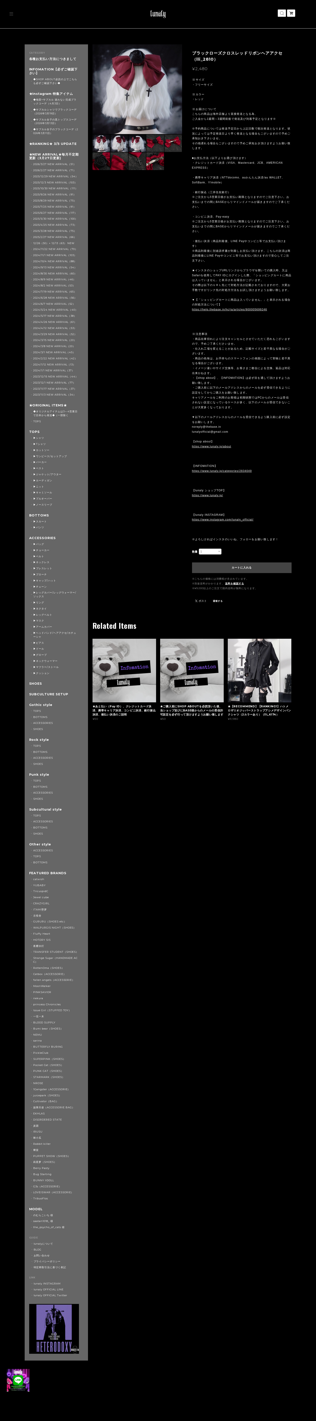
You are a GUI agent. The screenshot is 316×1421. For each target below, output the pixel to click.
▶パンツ (38, 527)
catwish (38, 879)
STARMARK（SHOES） (48, 1077)
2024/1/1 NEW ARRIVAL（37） (53, 370)
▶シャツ (38, 437)
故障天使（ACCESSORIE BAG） (53, 1107)
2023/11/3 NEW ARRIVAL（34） (54, 394)
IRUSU (38, 1131)
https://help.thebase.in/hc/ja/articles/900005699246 (229, 309)
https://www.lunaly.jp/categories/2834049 (222, 471)
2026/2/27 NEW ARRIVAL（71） (54, 170)
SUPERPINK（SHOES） (49, 1059)
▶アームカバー (42, 626)
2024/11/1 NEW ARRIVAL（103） (55, 255)
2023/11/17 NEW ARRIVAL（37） (55, 388)
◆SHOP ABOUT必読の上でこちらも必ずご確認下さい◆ (55, 81)
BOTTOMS (39, 515)
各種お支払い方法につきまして (52, 59)
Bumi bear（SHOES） (48, 1028)
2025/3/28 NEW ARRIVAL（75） (54, 231)
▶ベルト (38, 556)
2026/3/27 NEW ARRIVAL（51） (54, 164)
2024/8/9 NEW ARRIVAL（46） (54, 279)
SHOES (35, 684)
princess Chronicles (47, 1004)
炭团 (36, 1125)
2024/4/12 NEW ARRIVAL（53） (55, 328)
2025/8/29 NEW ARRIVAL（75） (54, 200)
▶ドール (38, 648)
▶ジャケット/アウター (47, 474)
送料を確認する (234, 583)
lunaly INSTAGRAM (47, 1283)
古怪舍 (37, 915)
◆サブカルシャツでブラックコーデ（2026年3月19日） (54, 111)
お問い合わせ (42, 1255)
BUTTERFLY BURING (48, 1046)
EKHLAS (39, 1113)
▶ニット (38, 486)
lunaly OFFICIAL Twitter (50, 1295)
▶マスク (38, 620)
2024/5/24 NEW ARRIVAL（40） (55, 309)
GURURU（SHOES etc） (49, 921)
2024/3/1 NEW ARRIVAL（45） (54, 352)
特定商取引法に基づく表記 (50, 1267)
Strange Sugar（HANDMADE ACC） (55, 959)
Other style (40, 844)
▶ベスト (38, 468)
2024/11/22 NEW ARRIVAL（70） (55, 249)
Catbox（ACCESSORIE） (49, 974)
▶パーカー (40, 462)
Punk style (39, 775)
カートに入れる (242, 567)
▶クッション (41, 673)
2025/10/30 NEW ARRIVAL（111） (55, 188)
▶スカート (40, 521)
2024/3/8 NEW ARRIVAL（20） (54, 346)
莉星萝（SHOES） (45, 1162)
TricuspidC (40, 891)
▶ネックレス (41, 562)
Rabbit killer (41, 1143)
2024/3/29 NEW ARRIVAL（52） (55, 334)
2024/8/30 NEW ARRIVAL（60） (55, 273)
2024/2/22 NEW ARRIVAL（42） (55, 358)
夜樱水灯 (38, 946)
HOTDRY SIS (42, 939)
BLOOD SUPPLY (44, 1022)
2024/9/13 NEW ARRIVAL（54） (55, 267)
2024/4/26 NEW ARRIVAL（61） (55, 322)
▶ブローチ (40, 574)
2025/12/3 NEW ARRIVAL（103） (55, 182)
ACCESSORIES (42, 538)
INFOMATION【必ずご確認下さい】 (53, 71)
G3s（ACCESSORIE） (47, 1186)
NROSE (38, 1083)
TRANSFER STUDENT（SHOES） (55, 951)
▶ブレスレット (42, 568)
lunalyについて (43, 1243)
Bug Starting (42, 1174)
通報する (218, 601)
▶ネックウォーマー (45, 660)
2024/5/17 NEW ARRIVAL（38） (54, 315)
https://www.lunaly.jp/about (211, 446)
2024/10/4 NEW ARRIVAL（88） (55, 261)
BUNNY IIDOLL (43, 1180)
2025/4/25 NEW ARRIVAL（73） (55, 224)
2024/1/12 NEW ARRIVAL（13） (54, 364)
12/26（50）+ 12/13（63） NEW (53, 243)
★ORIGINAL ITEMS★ (48, 405)
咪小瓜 (37, 1137)
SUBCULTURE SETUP (48, 694)
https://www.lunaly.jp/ (207, 495)
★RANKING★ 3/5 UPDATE (53, 144)
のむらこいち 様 (43, 1215)
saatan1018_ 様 (43, 1221)
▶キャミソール (42, 492)
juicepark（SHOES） (47, 1095)
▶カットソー (41, 450)
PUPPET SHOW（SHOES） (51, 1156)
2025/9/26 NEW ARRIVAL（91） (54, 194)
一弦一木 (38, 1016)
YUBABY (39, 885)
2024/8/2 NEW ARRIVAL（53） (54, 285)
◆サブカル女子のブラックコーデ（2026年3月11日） (55, 131)
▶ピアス (38, 642)
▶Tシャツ (39, 444)
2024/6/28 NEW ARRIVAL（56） (55, 297)
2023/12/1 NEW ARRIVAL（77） (54, 382)
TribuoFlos (40, 1198)
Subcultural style (45, 809)
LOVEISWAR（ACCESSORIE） (53, 1192)
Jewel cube (41, 897)
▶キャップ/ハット (44, 580)
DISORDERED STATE (47, 1119)
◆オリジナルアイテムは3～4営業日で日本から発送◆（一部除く (55, 413)
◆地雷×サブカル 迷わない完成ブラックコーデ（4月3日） (54, 101)
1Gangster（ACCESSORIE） (51, 1089)
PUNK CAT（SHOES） (48, 1071)
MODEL (36, 1209)
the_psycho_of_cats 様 (48, 1227)
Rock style (39, 740)
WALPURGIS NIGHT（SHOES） (54, 927)
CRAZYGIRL (41, 903)
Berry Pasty (41, 1168)
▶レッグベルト (42, 614)
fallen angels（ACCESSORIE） (54, 980)
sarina (37, 1040)
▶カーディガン (42, 480)
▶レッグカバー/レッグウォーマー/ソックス (54, 594)
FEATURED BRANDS (48, 873)
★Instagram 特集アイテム (51, 94)
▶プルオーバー (42, 498)
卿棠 (36, 1150)
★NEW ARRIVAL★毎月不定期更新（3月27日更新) (54, 156)
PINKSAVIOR (42, 992)
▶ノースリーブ (42, 504)
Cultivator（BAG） (45, 1101)
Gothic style (41, 705)
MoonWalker (42, 986)
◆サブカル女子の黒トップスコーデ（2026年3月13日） (54, 121)
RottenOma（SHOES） (48, 968)
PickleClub (40, 1052)
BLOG (38, 1249)
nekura (38, 998)
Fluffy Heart (41, 933)
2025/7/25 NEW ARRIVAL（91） (54, 206)
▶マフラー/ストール (46, 667)
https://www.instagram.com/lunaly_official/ (223, 519)
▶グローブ (40, 654)
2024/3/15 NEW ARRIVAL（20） (54, 340)
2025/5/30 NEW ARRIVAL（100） (55, 218)
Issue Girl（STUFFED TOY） (52, 1010)
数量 (195, 551)
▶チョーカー (41, 550)
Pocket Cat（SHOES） (48, 1065)
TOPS (37, 421)
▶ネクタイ (40, 608)
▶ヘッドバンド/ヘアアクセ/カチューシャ (54, 634)
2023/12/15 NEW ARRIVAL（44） (55, 376)
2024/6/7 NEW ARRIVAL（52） (54, 303)
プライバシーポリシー (47, 1261)
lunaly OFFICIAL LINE (49, 1289)
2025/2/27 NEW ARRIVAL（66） (54, 237)
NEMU (37, 1034)
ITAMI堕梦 (40, 909)
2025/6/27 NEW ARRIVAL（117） (55, 212)
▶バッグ (38, 544)
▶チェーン (40, 586)
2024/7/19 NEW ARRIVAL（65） (54, 291)
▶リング (38, 602)
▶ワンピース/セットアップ (50, 456)
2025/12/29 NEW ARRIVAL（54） (55, 176)
